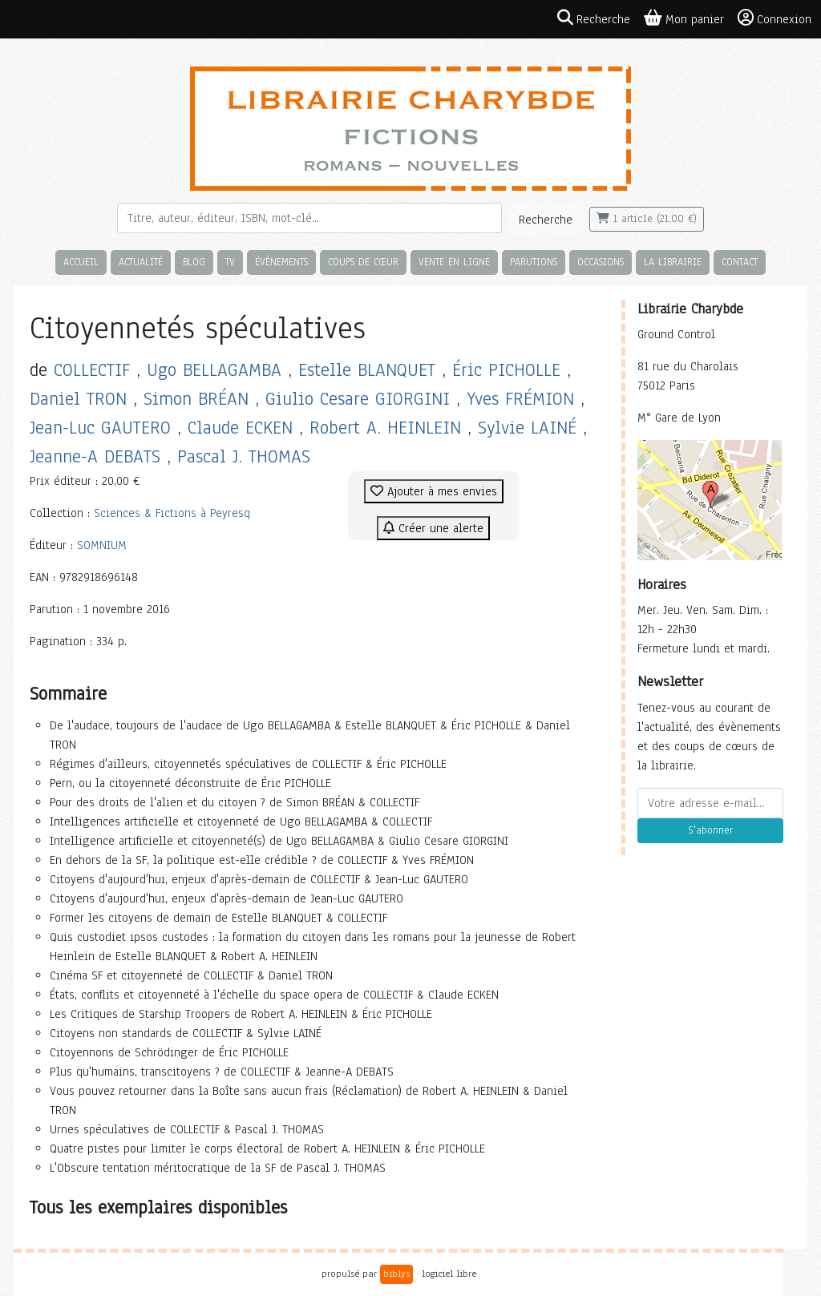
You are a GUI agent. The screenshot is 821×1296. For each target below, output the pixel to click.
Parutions (533, 261)
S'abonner (710, 830)
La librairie (673, 261)
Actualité (141, 261)
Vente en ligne (454, 261)
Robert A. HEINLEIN (385, 427)
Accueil (81, 261)
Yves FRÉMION (520, 398)
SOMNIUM (102, 545)
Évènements (281, 261)
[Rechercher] (309, 218)
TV (230, 261)
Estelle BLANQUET (366, 369)
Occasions (600, 261)
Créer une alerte (433, 528)
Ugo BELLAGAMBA (214, 369)
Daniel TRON (78, 398)
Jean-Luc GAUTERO (100, 427)
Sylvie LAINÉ (527, 427)
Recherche (545, 220)
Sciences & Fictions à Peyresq (172, 513)
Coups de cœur (363, 261)
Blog (194, 261)
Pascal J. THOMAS (243, 456)
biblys (396, 1273)
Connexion (774, 18)
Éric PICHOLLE (506, 369)
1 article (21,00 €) (647, 219)
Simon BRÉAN (196, 398)
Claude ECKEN (240, 427)
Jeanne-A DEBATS (95, 456)
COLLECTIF (92, 369)
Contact (740, 261)
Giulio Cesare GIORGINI (357, 398)
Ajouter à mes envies (433, 491)
